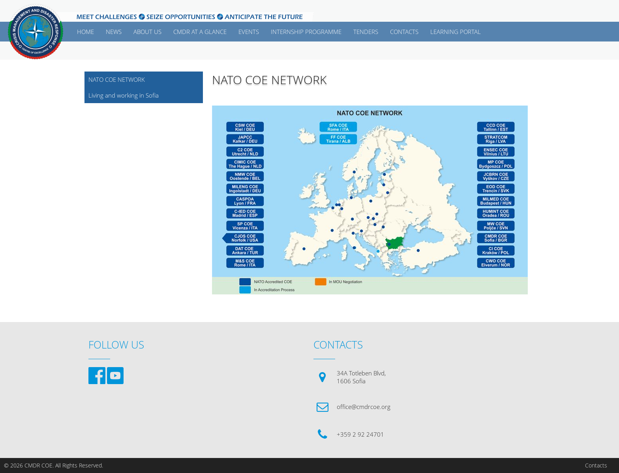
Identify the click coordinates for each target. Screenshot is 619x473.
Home (85, 32)
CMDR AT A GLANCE (200, 32)
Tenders (365, 32)
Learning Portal (455, 32)
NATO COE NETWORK (116, 79)
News (114, 32)
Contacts (596, 465)
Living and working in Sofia (123, 95)
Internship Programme (306, 32)
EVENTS (248, 32)
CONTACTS (404, 32)
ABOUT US (147, 32)
